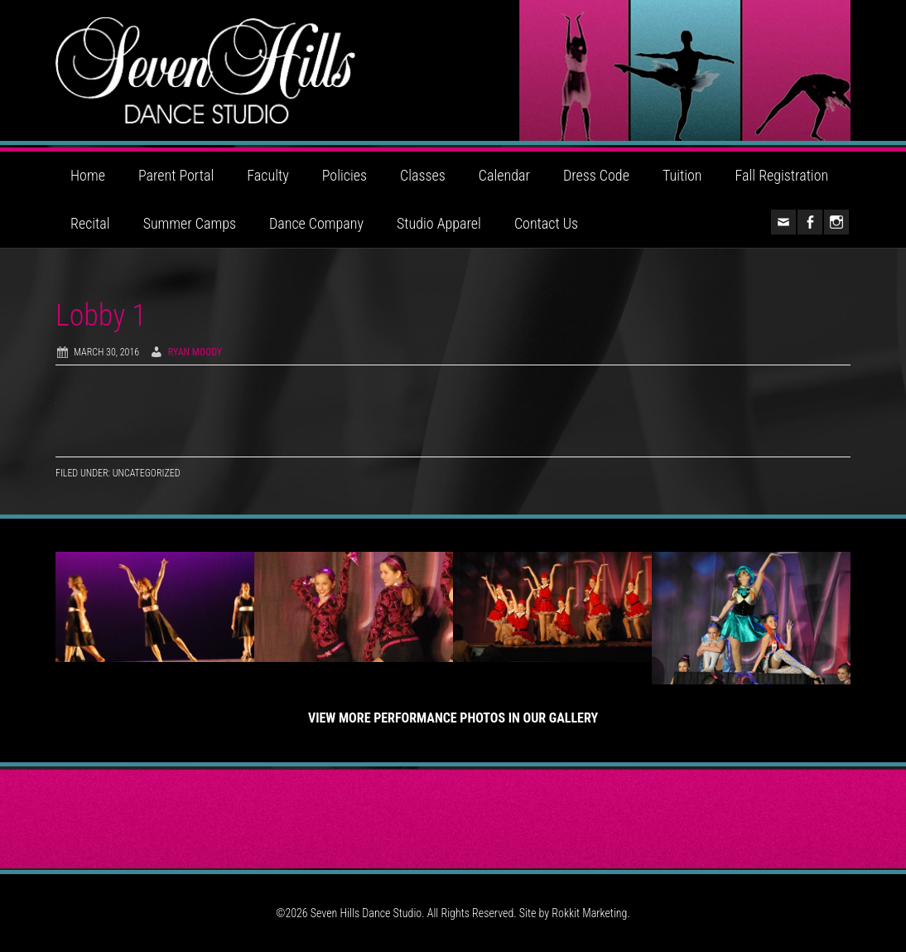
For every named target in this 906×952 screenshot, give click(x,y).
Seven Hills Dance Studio (453, 70)
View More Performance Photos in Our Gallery (453, 718)
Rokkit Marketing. (590, 913)
